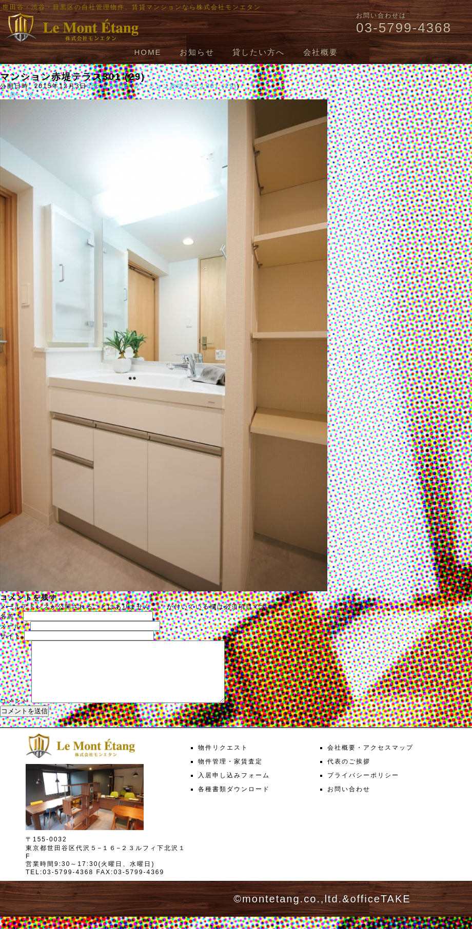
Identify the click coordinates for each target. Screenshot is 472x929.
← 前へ (12, 94)
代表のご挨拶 (348, 773)
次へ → (39, 94)
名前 (10, 616)
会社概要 (320, 52)
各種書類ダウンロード (234, 801)
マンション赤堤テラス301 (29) (185, 86)
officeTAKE (380, 911)
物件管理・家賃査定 (230, 773)
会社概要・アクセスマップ (370, 759)
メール (14, 626)
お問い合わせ (348, 801)
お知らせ (197, 52)
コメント (14, 713)
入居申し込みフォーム (234, 787)
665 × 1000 (107, 86)
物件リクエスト (223, 759)
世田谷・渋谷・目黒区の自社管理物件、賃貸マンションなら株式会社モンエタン (132, 7)
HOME (147, 52)
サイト (11, 635)
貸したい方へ (258, 52)
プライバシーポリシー (363, 787)
